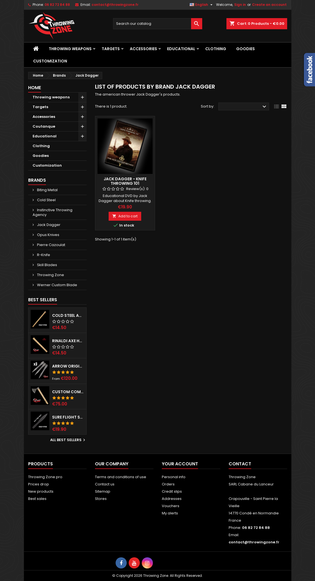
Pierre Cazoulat (50, 244)
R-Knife (43, 254)
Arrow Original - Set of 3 (68, 366)
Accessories (143, 49)
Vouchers (170, 506)
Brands (37, 180)
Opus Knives (47, 234)
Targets (111, 49)
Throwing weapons (70, 49)
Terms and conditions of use (120, 477)
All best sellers (68, 440)
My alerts (170, 513)
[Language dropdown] (202, 4)
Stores (101, 498)
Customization (50, 61)
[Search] (157, 23)
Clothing (215, 49)
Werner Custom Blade (56, 285)
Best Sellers (42, 299)
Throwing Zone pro (45, 477)
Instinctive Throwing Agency (52, 212)
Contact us (104, 484)
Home (34, 87)
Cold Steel (46, 200)
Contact (240, 464)
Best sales (37, 498)
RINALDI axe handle (68, 341)
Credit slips (172, 491)
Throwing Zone (50, 275)
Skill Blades (46, 265)
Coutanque (44, 126)
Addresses (172, 498)
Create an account (269, 4)
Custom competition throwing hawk (68, 392)
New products (40, 491)
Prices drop (38, 484)
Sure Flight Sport (68, 417)
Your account (180, 464)
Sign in (240, 4)
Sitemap (102, 491)
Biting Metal (47, 190)
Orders (168, 484)
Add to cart (125, 216)
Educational (181, 49)
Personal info (173, 477)
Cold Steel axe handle (68, 315)
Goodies (245, 49)
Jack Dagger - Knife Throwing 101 (125, 181)
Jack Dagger (48, 224)
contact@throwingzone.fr (115, 4)
